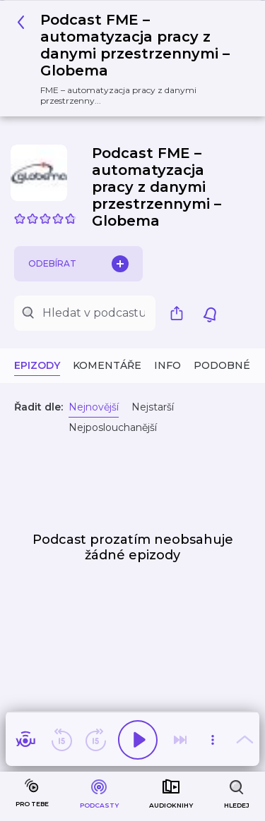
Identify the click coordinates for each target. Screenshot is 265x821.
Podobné (222, 365)
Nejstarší (152, 407)
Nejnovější (94, 407)
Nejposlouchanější (113, 427)
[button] (127, 58)
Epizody (37, 365)
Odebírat (78, 263)
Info (167, 365)
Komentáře (107, 365)
